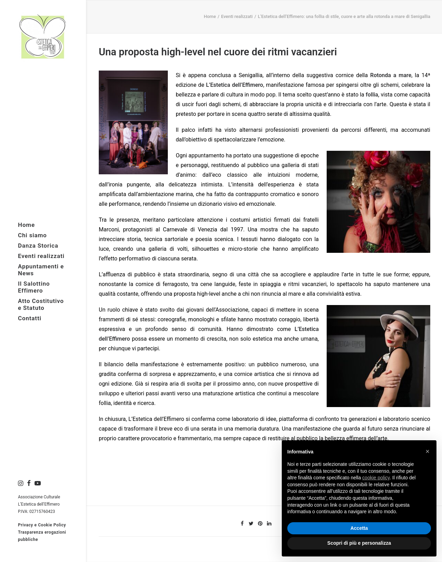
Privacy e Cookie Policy (42, 525)
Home (210, 16)
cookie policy (376, 477)
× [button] (427, 451)
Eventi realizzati (236, 16)
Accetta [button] (359, 528)
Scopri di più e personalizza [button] (359, 543)
